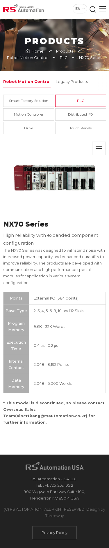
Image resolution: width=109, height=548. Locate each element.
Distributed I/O (80, 114)
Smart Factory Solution (28, 100)
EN (78, 8)
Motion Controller (29, 114)
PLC (80, 100)
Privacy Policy (54, 532)
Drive (28, 128)
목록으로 (99, 148)
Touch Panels (80, 128)
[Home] (34, 51)
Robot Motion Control (27, 81)
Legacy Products (72, 81)
